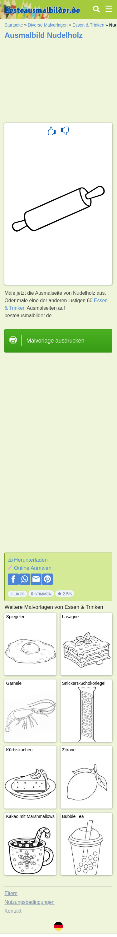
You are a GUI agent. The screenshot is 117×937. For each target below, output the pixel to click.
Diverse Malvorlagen (48, 25)
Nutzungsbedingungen (29, 902)
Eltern (10, 893)
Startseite (13, 25)
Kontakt (12, 911)
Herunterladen (31, 560)
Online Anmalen (32, 568)
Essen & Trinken (88, 25)
